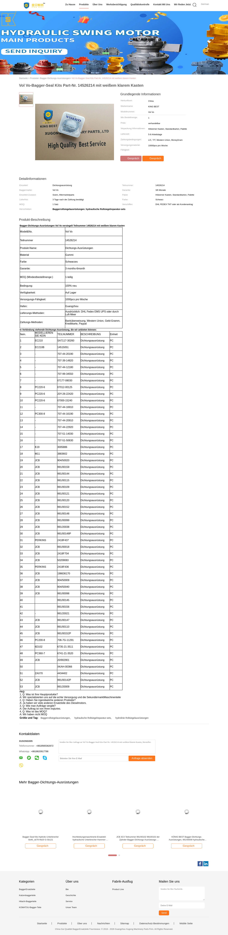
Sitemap (124, 923)
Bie (67, 889)
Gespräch (131, 158)
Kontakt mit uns (161, 4)
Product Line (118, 889)
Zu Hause (70, 4)
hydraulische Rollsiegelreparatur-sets (92, 718)
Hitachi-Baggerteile (27, 901)
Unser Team (71, 907)
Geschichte (71, 895)
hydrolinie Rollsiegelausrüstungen (132, 718)
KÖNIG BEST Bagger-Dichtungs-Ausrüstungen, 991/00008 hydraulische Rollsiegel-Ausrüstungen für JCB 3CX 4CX (186, 838)
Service (69, 901)
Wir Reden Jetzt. (182, 4)
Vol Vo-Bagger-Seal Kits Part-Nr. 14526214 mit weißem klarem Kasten (104, 78)
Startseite (42, 923)
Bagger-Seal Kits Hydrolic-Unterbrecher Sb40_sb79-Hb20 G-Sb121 (40, 838)
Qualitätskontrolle (140, 4)
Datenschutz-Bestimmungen (154, 923)
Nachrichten (103, 923)
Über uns (97, 4)
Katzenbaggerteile (27, 895)
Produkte (84, 4)
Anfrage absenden (142, 758)
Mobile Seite (186, 923)
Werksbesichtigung (116, 4)
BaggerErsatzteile (27, 889)
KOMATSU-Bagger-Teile (30, 907)
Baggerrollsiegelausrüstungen (55, 718)
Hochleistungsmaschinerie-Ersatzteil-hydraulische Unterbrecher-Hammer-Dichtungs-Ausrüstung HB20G (89, 838)
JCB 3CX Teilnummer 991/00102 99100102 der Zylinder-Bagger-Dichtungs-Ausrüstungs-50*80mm (138, 838)
